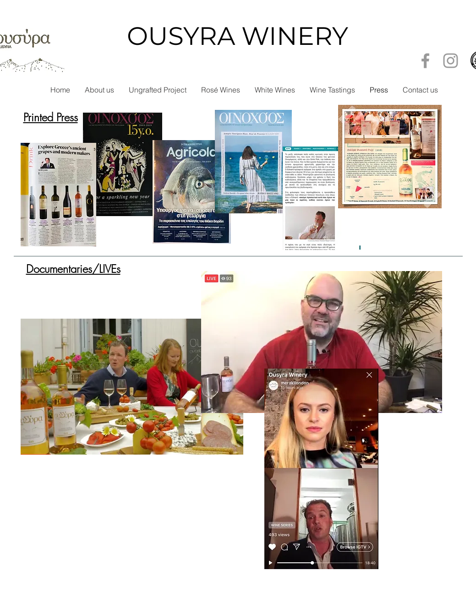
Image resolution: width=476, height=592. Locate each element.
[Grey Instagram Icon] (450, 61)
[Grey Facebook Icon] (425, 61)
